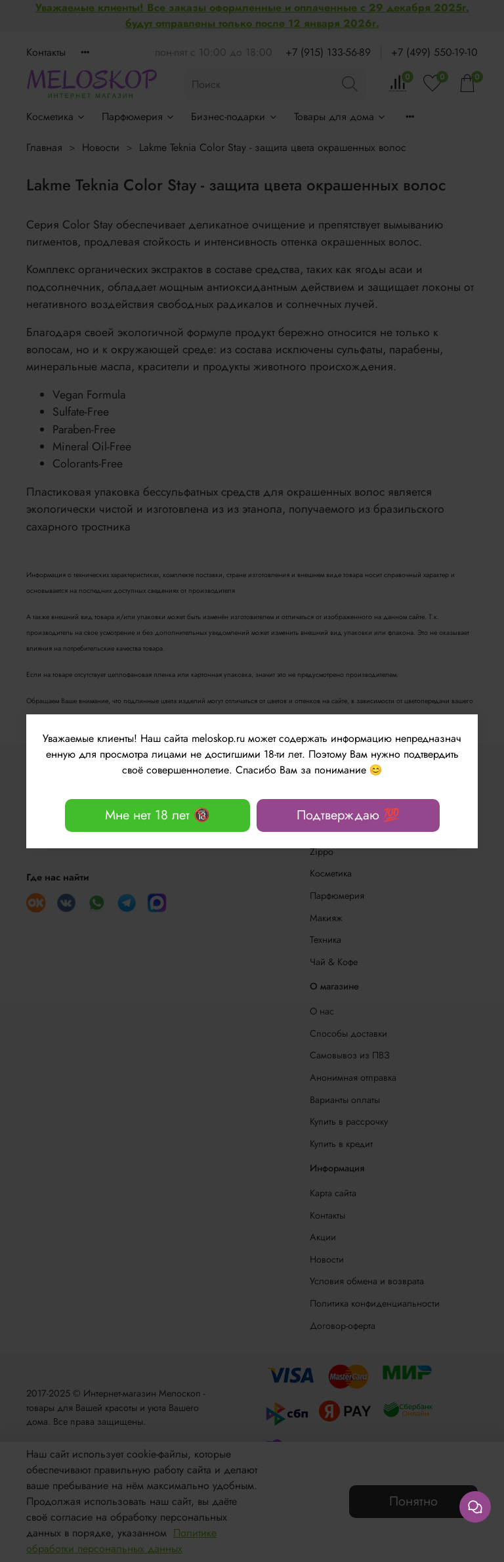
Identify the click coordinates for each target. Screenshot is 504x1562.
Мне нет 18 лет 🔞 (157, 815)
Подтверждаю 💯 (348, 815)
